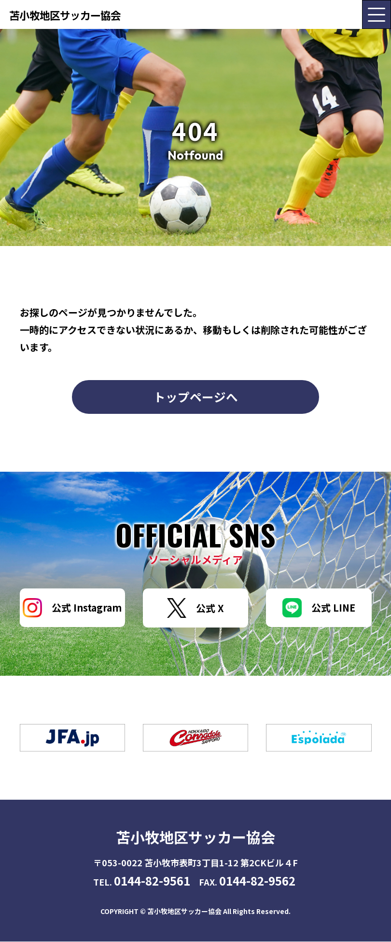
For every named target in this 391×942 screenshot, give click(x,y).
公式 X (195, 608)
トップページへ (196, 397)
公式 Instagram (72, 608)
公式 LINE (318, 608)
